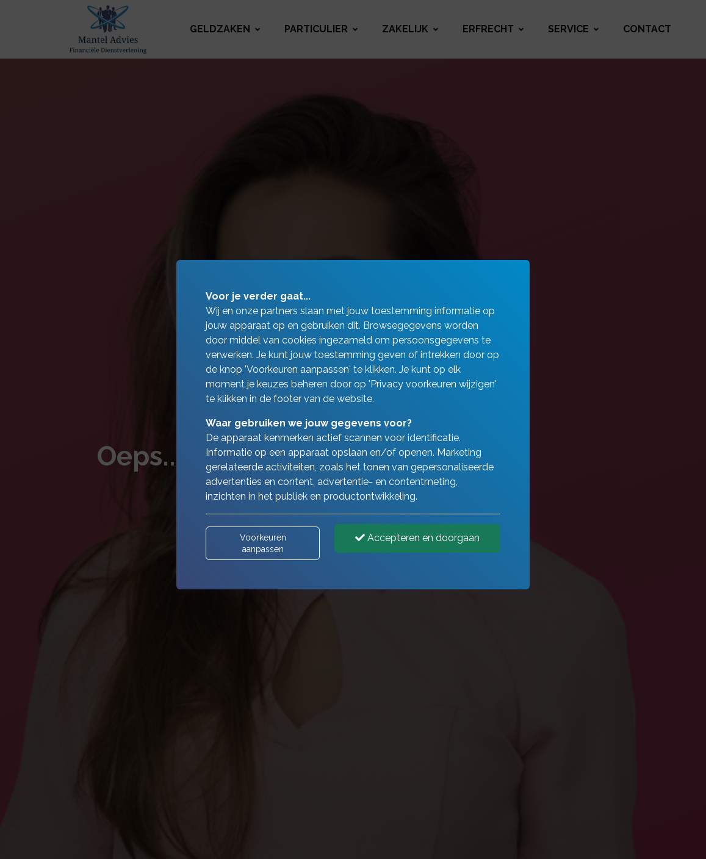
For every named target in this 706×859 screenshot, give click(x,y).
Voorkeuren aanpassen (263, 543)
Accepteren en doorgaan (417, 538)
